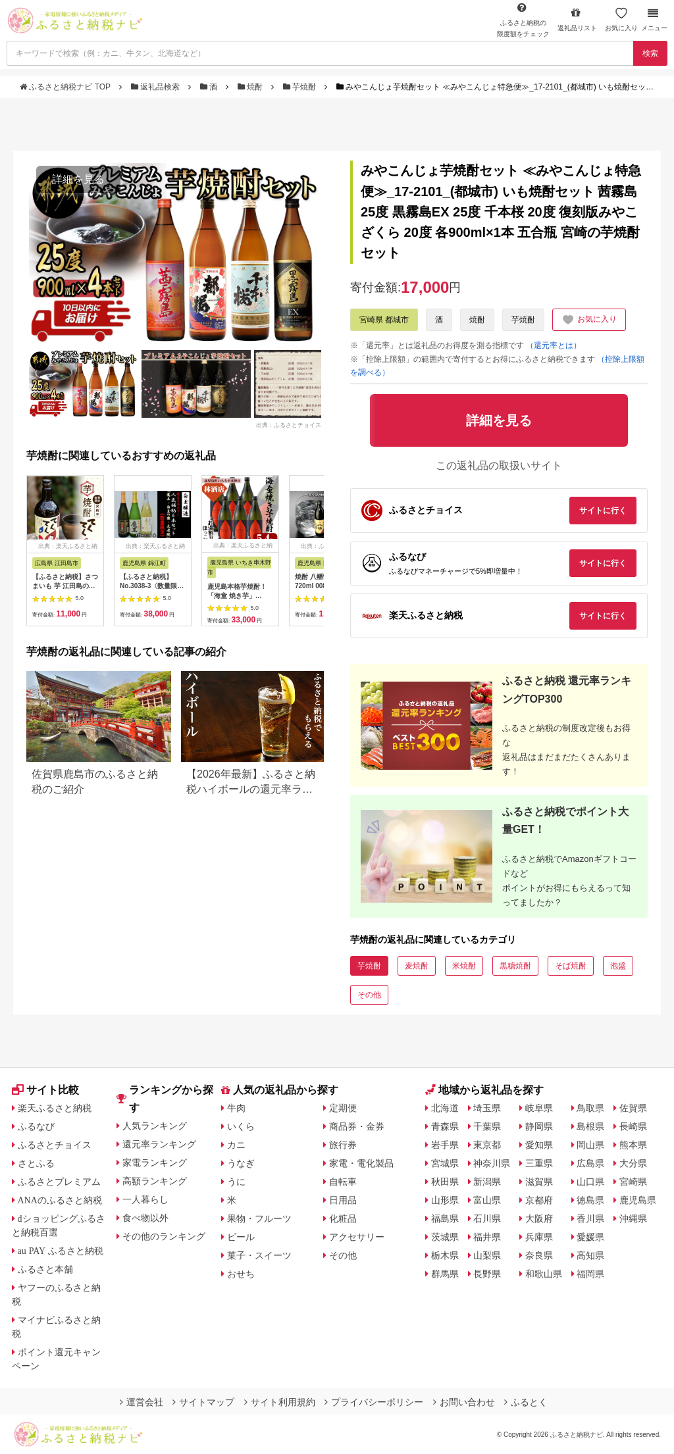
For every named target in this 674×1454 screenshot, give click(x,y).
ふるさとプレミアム (59, 1181)
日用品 (343, 1200)
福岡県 (590, 1273)
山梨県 (487, 1255)
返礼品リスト (577, 19)
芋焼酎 (301, 86)
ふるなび (36, 1126)
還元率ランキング (159, 1144)
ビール (241, 1236)
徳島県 (590, 1200)
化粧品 (343, 1218)
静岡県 (539, 1126)
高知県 (590, 1255)
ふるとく (526, 1402)
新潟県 (487, 1181)
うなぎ (241, 1163)
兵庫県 (539, 1236)
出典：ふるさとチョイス (288, 425)
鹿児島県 (637, 1200)
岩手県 (445, 1144)
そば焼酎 (570, 965)
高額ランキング (154, 1181)
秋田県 (445, 1181)
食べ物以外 (145, 1217)
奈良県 (539, 1255)
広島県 (590, 1163)
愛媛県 (590, 1236)
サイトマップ (203, 1402)
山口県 (590, 1181)
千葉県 (487, 1126)
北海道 (445, 1108)
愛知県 (539, 1144)
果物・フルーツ (259, 1218)
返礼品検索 (156, 86)
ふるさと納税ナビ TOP (66, 86)
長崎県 (633, 1126)
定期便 (343, 1108)
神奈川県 (491, 1163)
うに (236, 1181)
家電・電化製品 (361, 1163)
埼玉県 (487, 1108)
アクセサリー (356, 1236)
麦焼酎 (416, 965)
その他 (369, 994)
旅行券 (343, 1144)
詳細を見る (78, 179)
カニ (236, 1144)
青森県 (445, 1126)
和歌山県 (543, 1273)
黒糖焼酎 (515, 965)
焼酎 (251, 86)
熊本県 (633, 1144)
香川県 (590, 1218)
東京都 (487, 1144)
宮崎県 (633, 1181)
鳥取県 (590, 1108)
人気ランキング (154, 1125)
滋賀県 (539, 1181)
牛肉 (236, 1108)
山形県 (445, 1200)
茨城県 (445, 1236)
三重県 (539, 1163)
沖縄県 (633, 1218)
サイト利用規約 (279, 1402)
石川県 (487, 1218)
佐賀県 (633, 1108)
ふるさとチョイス (54, 1144)
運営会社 (141, 1402)
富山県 (487, 1200)
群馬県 (445, 1273)
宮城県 (445, 1163)
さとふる (36, 1163)
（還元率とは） (553, 345)
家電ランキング (154, 1162)
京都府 (539, 1200)
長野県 (487, 1273)
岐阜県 (539, 1108)
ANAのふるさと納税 (60, 1200)
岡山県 (590, 1144)
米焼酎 (464, 965)
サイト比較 (45, 1089)
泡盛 (618, 965)
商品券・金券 (356, 1126)
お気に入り (621, 19)
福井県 (487, 1236)
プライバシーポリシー (373, 1402)
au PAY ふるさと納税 (61, 1250)
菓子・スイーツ (259, 1255)
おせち (241, 1273)
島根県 (590, 1126)
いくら (241, 1126)
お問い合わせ (464, 1402)
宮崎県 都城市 (384, 319)
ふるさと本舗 (45, 1269)
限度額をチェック (523, 20)
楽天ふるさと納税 (54, 1108)
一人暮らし (145, 1199)
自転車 (343, 1181)
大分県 (633, 1163)
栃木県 (445, 1255)
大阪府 (539, 1218)
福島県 (445, 1218)
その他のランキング (163, 1236)
